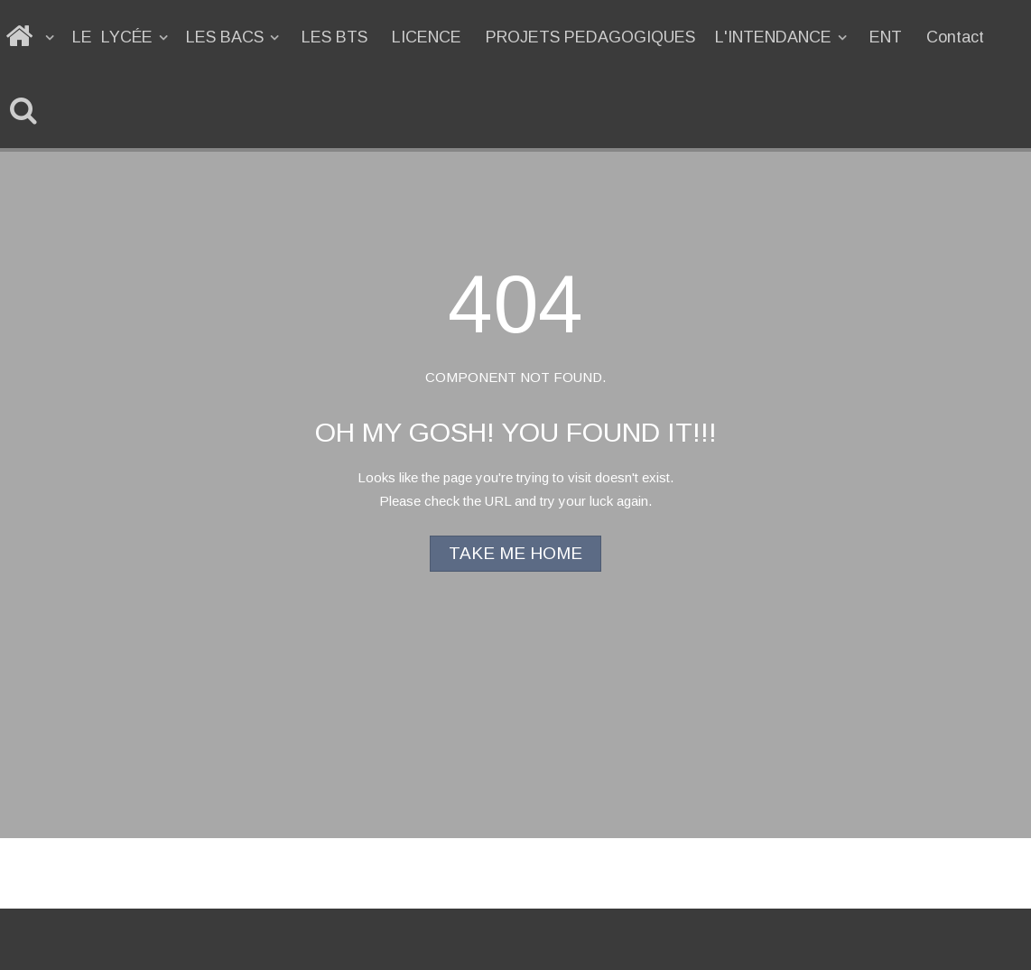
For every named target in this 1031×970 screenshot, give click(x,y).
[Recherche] (26, 111)
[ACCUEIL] (31, 37)
